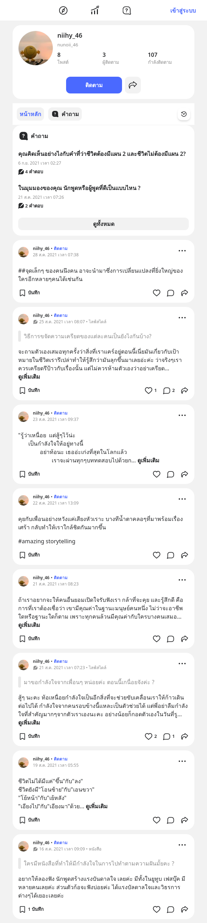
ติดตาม (94, 85)
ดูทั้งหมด (103, 223)
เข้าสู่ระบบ (183, 10)
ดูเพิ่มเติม (29, 376)
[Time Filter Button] (188, 114)
